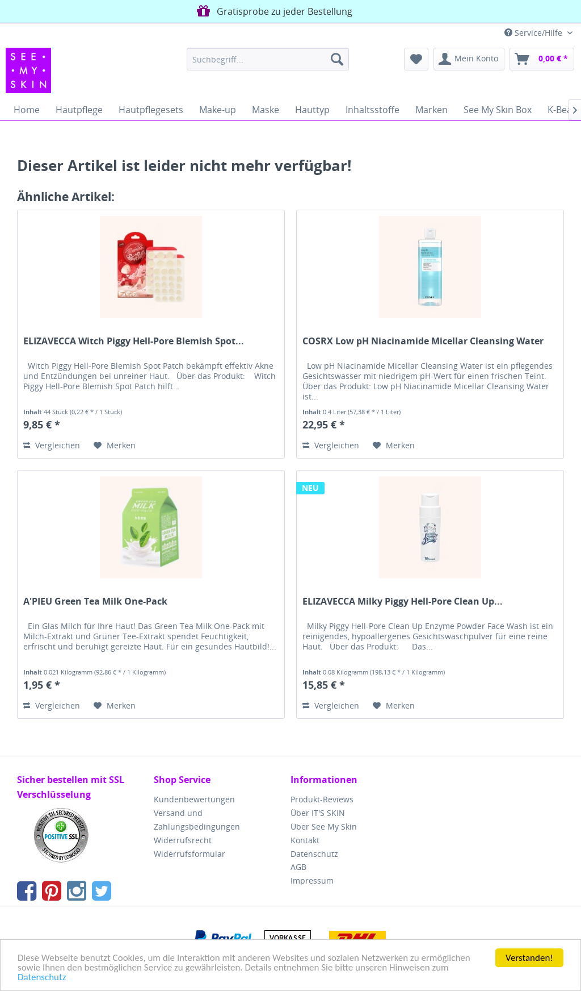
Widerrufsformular (189, 853)
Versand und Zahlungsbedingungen (197, 819)
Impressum (312, 880)
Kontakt (304, 840)
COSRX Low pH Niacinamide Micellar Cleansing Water (423, 341)
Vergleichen (51, 445)
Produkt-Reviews (321, 799)
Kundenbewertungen (194, 799)
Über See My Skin (323, 826)
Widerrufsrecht (183, 840)
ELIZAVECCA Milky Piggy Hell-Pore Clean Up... (402, 601)
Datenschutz (42, 978)
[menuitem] (268, 59)
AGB (298, 866)
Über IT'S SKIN (317, 812)
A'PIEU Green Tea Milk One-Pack (95, 601)
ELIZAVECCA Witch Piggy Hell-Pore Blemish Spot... (133, 341)
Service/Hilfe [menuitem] (534, 32)
